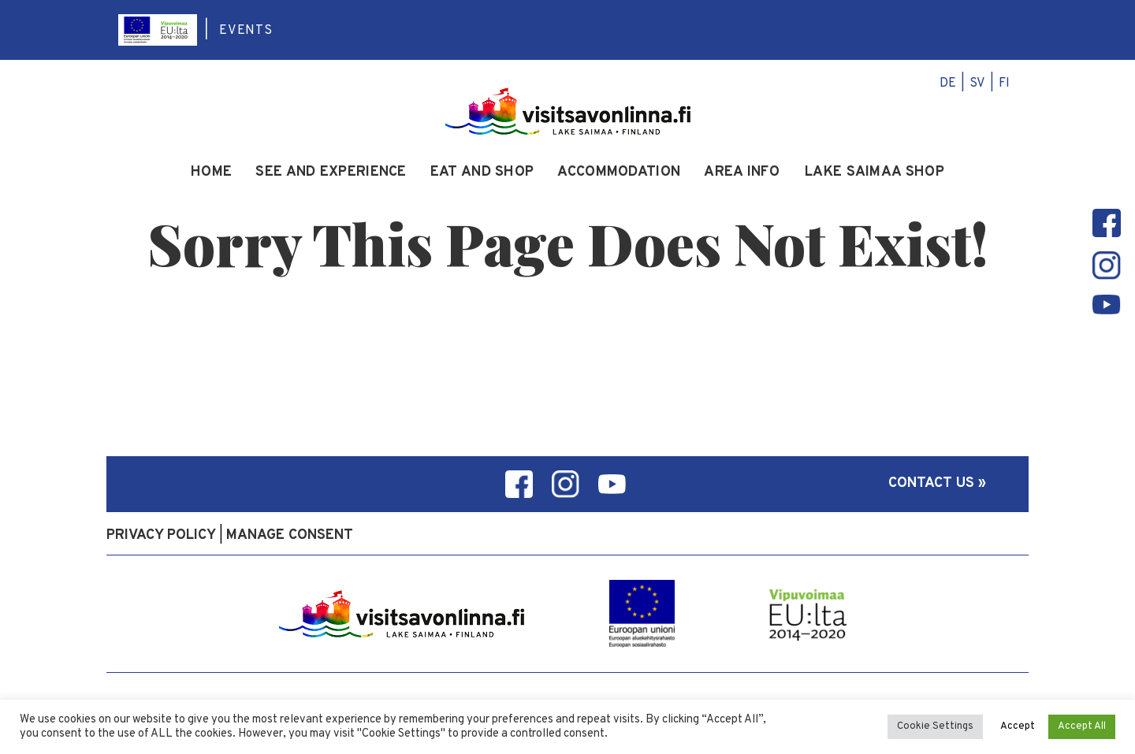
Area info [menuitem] (742, 172)
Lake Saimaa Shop (874, 172)
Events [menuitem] (246, 31)
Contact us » (937, 483)
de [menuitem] (948, 83)
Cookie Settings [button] (935, 726)
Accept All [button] (1082, 726)
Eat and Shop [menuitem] (482, 172)
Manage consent (289, 535)
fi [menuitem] (1004, 83)
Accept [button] (1017, 726)
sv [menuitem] (977, 83)
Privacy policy (161, 535)
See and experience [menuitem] (330, 172)
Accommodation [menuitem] (618, 172)
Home (211, 172)
